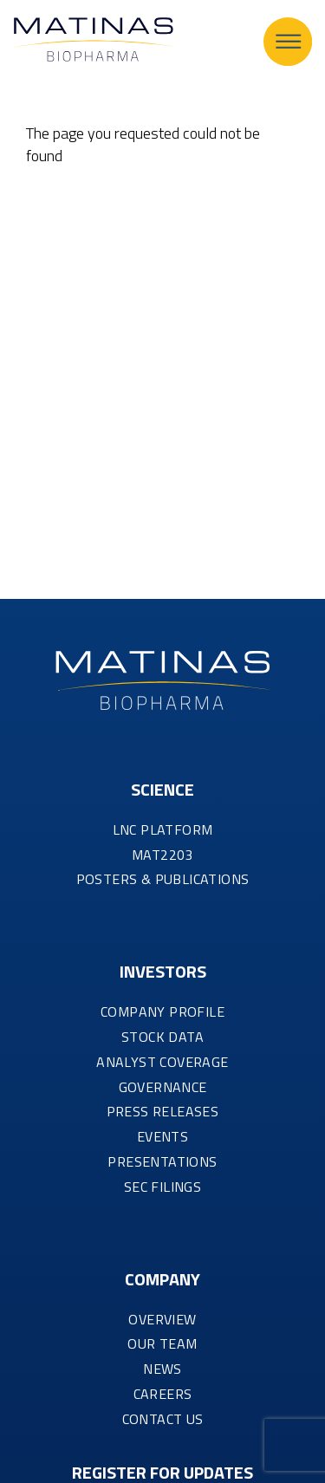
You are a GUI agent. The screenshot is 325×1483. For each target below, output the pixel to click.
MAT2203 (162, 854)
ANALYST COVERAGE (162, 1061)
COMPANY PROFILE (162, 1011)
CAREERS (162, 1393)
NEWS (162, 1368)
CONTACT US (163, 1418)
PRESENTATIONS (162, 1161)
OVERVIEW (162, 1319)
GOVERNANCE (163, 1086)
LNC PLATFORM (163, 829)
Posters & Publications (163, 878)
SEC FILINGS (162, 1186)
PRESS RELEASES (163, 1111)
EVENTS (162, 1136)
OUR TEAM (162, 1343)
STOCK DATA (162, 1036)
